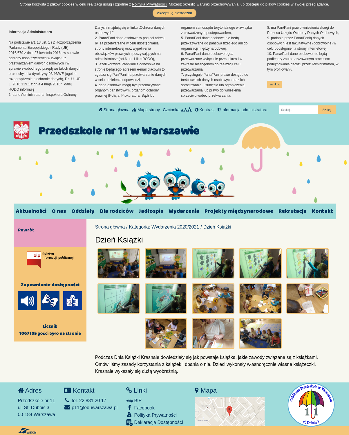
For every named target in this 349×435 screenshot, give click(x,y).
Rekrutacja (293, 211)
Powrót (26, 230)
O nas (59, 211)
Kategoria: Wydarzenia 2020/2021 (164, 226)
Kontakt (322, 211)
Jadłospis (150, 211)
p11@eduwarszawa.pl (90, 407)
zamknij (275, 84)
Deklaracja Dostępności (154, 422)
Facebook (140, 407)
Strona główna (114, 109)
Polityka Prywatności (151, 415)
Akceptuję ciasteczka (174, 13)
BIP (134, 400)
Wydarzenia (184, 211)
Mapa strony (146, 109)
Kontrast (205, 109)
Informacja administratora (242, 109)
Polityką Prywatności (149, 4)
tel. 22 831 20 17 (85, 400)
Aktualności (31, 211)
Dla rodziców (116, 211)
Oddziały (83, 211)
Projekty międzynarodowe (239, 211)
